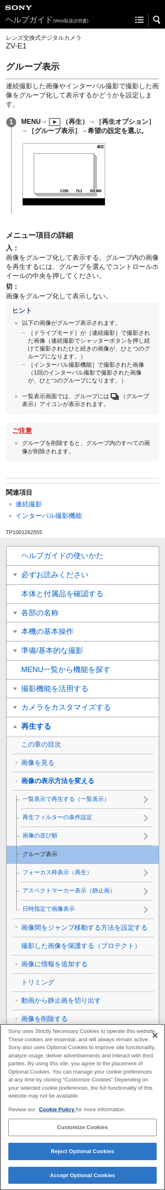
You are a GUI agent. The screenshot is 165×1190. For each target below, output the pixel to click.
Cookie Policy (57, 1115)
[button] (157, 20)
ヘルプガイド (47, 19)
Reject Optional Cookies (82, 1157)
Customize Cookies (82, 1133)
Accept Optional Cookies (82, 1181)
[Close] (155, 1041)
